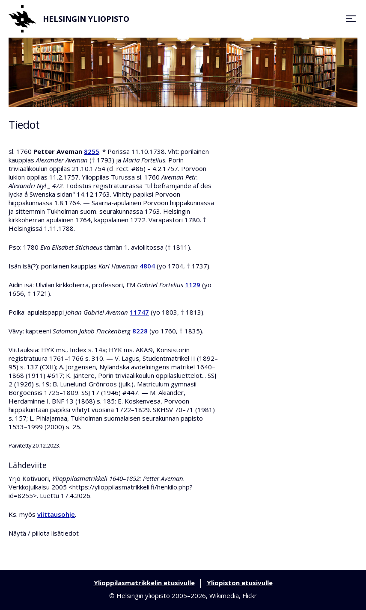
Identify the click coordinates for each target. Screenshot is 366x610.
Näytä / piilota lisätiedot (44, 533)
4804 (147, 266)
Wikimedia (224, 595)
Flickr (249, 595)
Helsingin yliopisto (69, 18)
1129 (192, 284)
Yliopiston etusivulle (240, 582)
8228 (140, 331)
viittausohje (56, 514)
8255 (91, 151)
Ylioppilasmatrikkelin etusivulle (144, 582)
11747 (139, 312)
